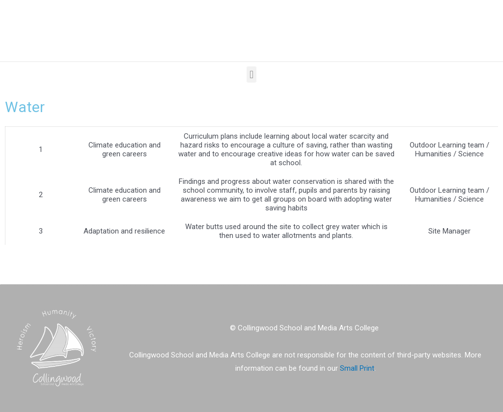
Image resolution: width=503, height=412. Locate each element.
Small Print (357, 368)
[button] (251, 74)
